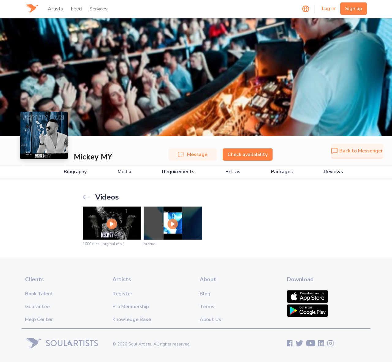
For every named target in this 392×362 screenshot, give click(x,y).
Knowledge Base (131, 319)
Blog (205, 294)
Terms (207, 307)
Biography (75, 172)
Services (98, 9)
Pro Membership (130, 307)
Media (124, 172)
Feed (76, 9)
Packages (282, 172)
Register (122, 294)
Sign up (353, 8)
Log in (328, 8)
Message (192, 154)
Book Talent (39, 294)
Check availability (248, 154)
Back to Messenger (357, 150)
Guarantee (37, 307)
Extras (232, 172)
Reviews (333, 172)
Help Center (39, 319)
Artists (55, 9)
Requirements (178, 172)
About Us (210, 319)
